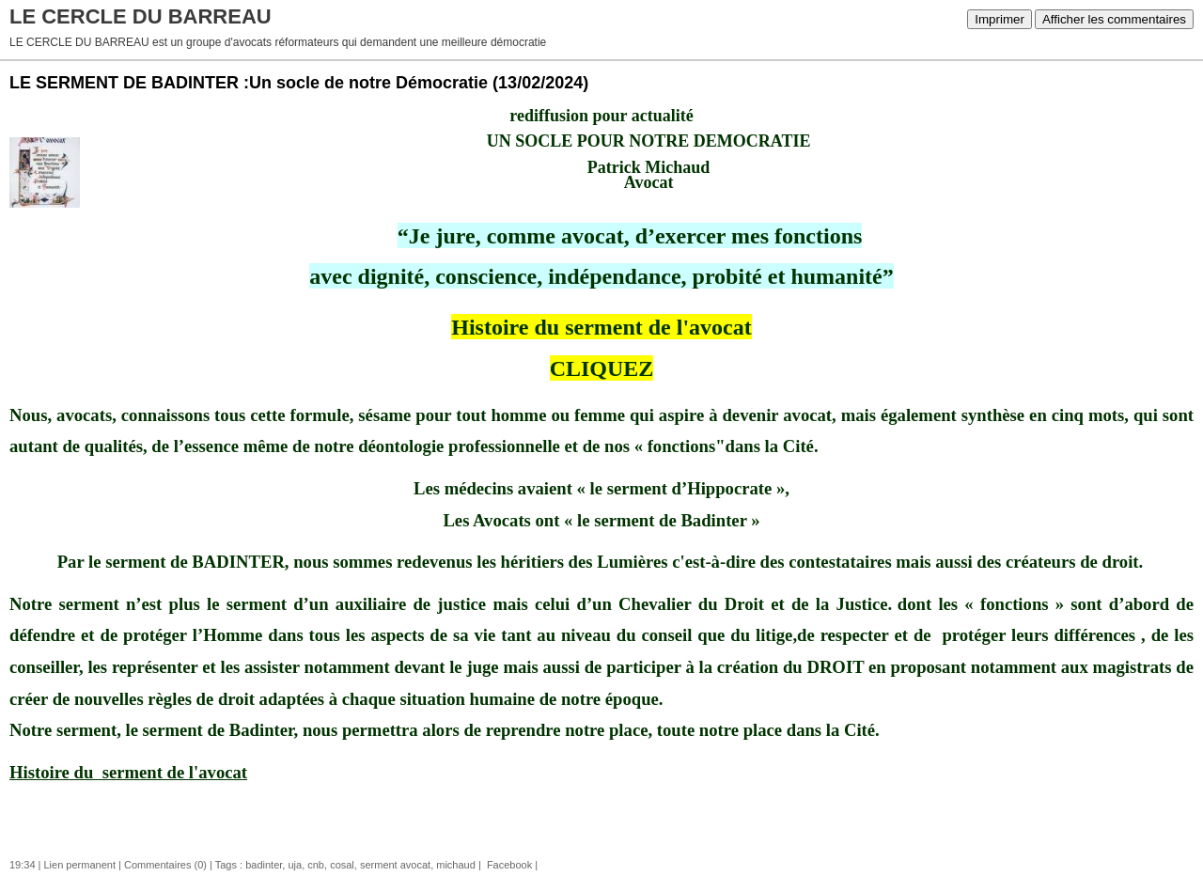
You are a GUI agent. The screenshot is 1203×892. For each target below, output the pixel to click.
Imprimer (999, 19)
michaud (456, 864)
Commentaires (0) (165, 864)
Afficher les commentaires (1114, 19)
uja (295, 864)
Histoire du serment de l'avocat (601, 327)
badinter (263, 864)
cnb (315, 864)
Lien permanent (80, 864)
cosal (342, 864)
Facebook (508, 864)
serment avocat (395, 864)
